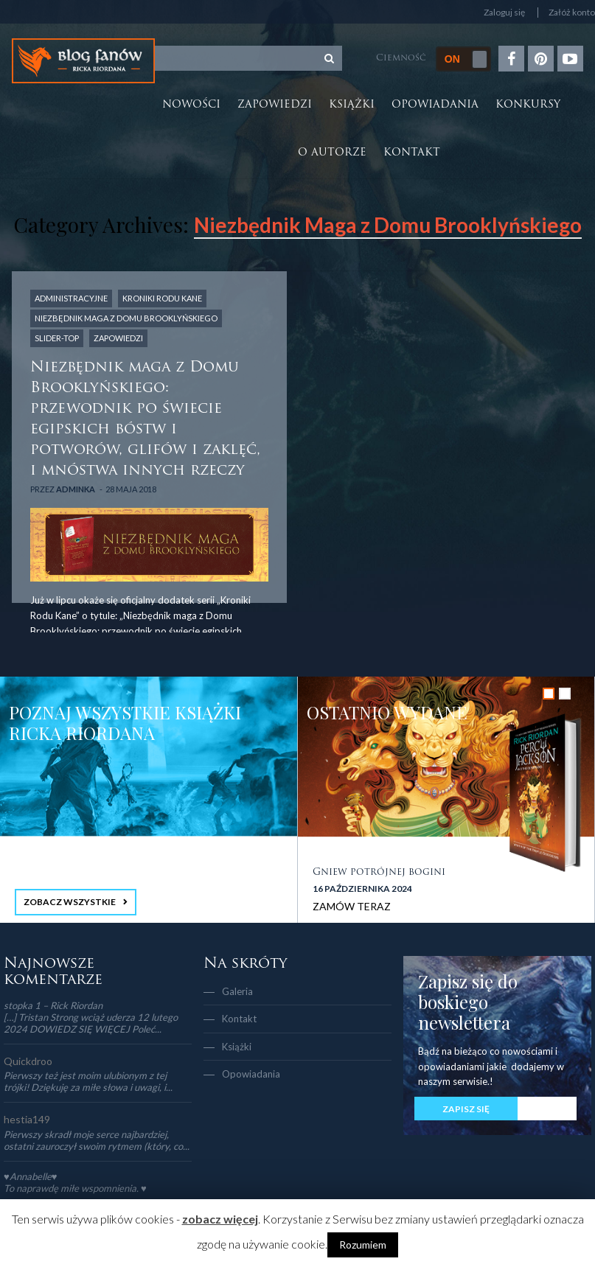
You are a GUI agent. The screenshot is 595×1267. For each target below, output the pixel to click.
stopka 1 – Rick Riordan (53, 1005)
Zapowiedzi (274, 105)
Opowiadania (435, 105)
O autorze (332, 152)
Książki (352, 105)
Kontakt (411, 152)
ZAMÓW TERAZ (352, 906)
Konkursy (527, 105)
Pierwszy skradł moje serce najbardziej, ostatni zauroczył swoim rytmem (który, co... (96, 1140)
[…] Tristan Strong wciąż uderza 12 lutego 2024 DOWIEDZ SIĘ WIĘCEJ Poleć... (91, 1023)
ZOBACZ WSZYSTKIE (70, 901)
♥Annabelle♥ (30, 1176)
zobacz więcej (220, 1219)
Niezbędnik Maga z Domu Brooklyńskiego (126, 318)
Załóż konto (572, 12)
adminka (75, 489)
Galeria (237, 991)
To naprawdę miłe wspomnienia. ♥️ (75, 1188)
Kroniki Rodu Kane (162, 298)
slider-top (57, 338)
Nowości (191, 105)
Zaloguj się (504, 12)
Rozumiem (362, 1244)
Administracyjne (71, 298)
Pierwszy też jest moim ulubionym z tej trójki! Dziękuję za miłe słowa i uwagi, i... (88, 1081)
